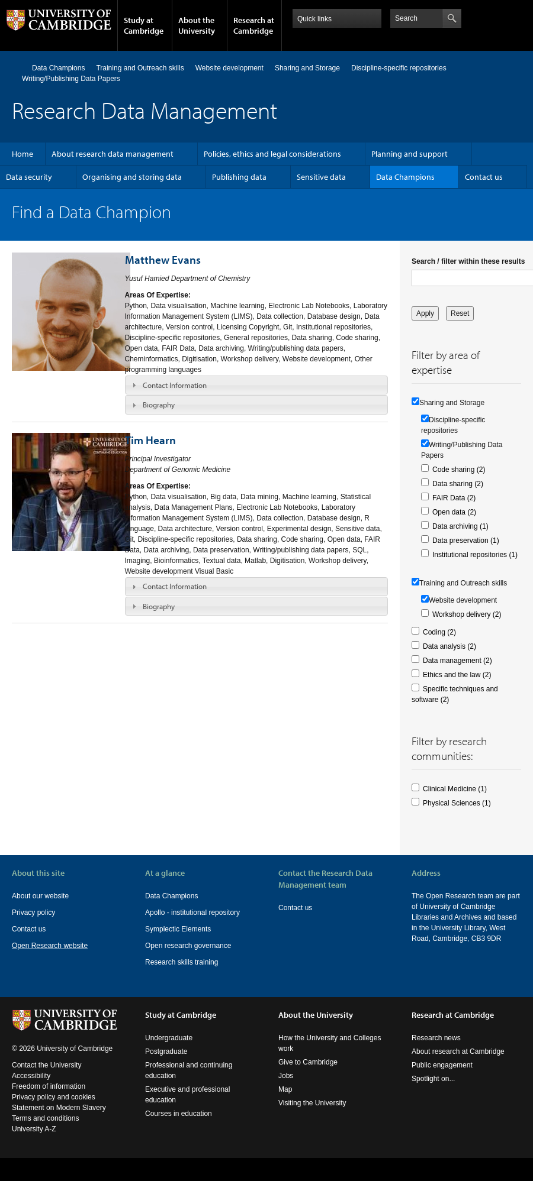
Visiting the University (312, 1103)
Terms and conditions (45, 1118)
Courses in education (178, 1113)
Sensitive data (321, 177)
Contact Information (175, 385)
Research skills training (181, 962)
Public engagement (442, 1065)
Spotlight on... (433, 1079)
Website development (229, 68)
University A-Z (34, 1129)
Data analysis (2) (449, 646)
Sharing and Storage (307, 68)
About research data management (113, 153)
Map (285, 1089)
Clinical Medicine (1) (455, 789)
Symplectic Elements (178, 929)
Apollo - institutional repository (192, 912)
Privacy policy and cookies (53, 1097)
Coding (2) (439, 632)
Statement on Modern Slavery (59, 1108)
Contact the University (46, 1065)
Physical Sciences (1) (457, 803)
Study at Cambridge (143, 25)
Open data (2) (454, 512)
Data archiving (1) (460, 526)
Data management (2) (457, 660)
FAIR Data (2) (454, 498)
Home (17, 68)
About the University (196, 25)
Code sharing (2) (458, 469)
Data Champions (58, 68)
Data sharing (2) (457, 484)
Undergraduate (168, 1038)
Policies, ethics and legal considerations (272, 153)
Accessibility (31, 1076)
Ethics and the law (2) (457, 675)
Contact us (484, 177)
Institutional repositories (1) (475, 555)
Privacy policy (33, 912)
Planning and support (409, 153)
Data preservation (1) (465, 540)
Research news (436, 1038)
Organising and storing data (132, 177)
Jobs (285, 1076)
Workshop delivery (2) (466, 614)
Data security (29, 177)
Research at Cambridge (253, 25)
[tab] (256, 385)
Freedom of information (48, 1086)
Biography (159, 404)
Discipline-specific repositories (399, 68)
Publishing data (239, 177)
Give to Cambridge (308, 1062)
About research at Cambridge (458, 1051)
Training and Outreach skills (140, 68)
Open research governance (188, 945)
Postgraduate (166, 1051)
